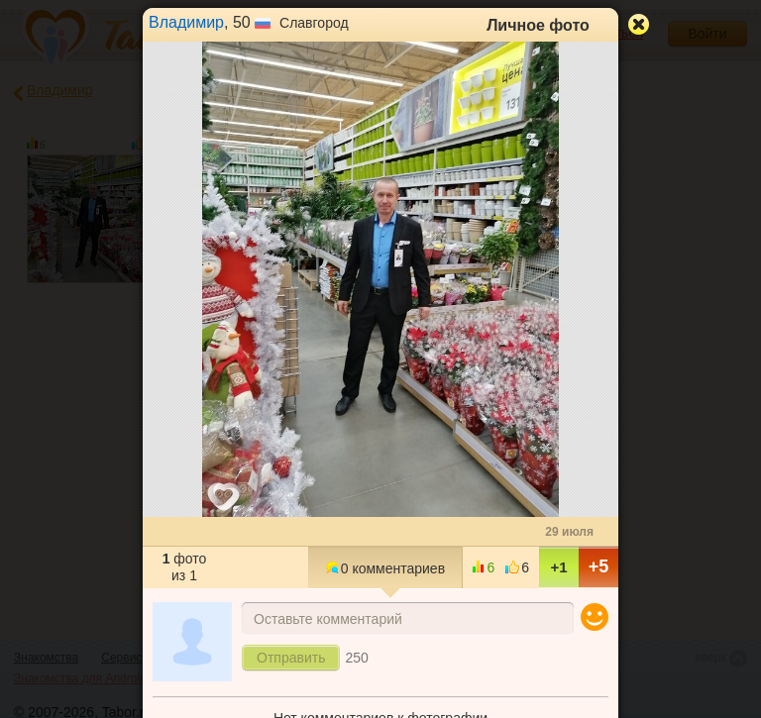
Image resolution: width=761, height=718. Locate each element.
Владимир (186, 22)
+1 (558, 567)
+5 (599, 566)
